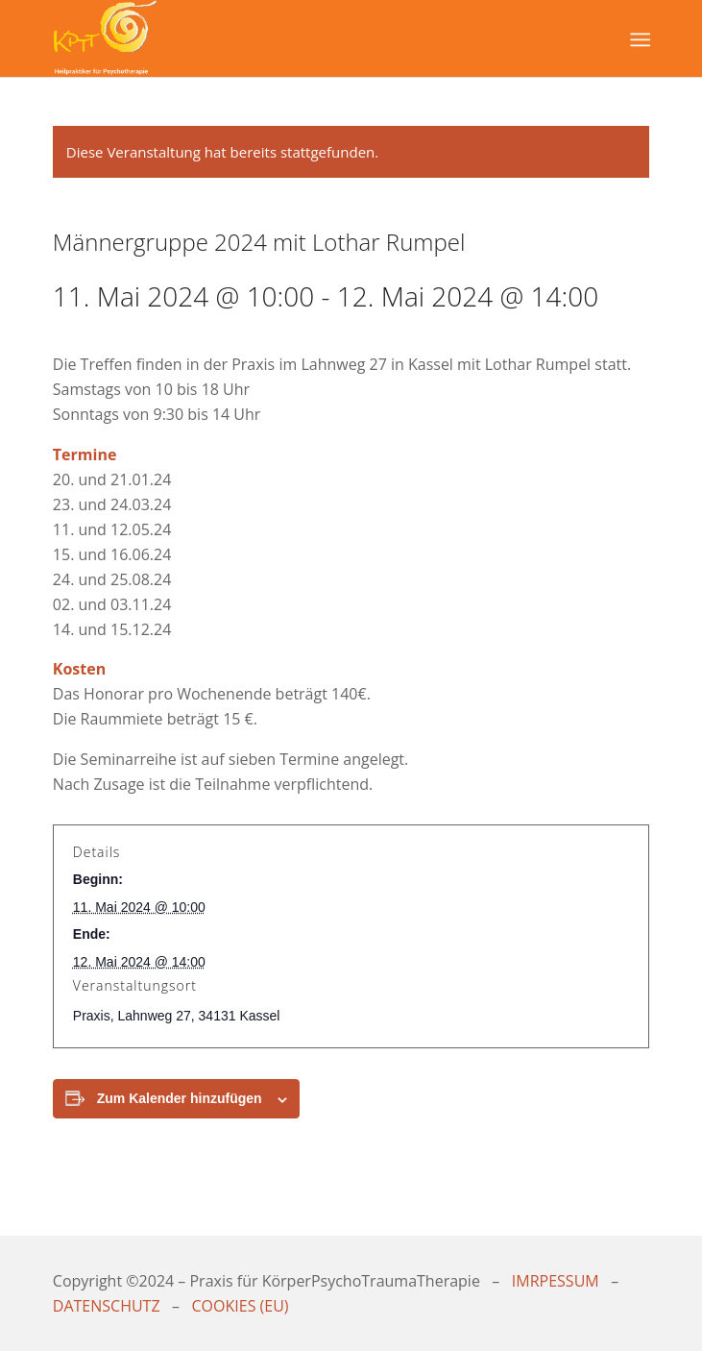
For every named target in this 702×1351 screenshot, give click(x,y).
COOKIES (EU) (240, 1305)
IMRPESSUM (555, 1280)
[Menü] (638, 39)
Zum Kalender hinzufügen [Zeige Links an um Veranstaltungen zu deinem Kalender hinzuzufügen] (179, 1098)
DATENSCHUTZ (106, 1305)
